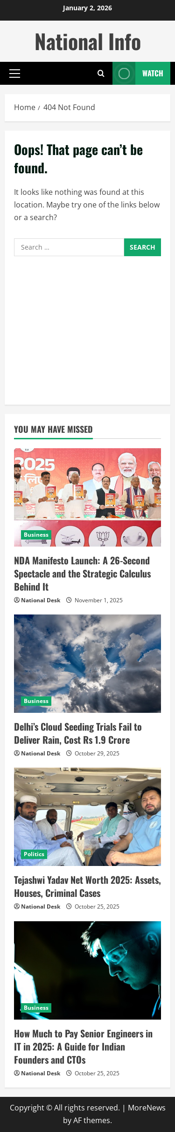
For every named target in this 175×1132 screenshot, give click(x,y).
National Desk (40, 600)
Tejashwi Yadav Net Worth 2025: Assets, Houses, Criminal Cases (87, 886)
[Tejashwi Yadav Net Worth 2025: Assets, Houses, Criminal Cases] (87, 817)
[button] (15, 73)
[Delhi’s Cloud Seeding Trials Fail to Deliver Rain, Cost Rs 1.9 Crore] (87, 663)
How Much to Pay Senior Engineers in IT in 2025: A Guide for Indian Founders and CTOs (83, 1046)
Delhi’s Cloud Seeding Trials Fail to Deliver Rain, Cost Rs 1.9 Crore (78, 733)
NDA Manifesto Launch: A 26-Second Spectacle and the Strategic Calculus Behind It (82, 573)
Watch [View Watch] (137, 73)
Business (36, 535)
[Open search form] (101, 73)
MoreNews (147, 1107)
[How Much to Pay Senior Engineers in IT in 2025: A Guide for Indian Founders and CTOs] (87, 970)
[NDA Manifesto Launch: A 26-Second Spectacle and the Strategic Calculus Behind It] (87, 497)
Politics (34, 854)
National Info (88, 41)
